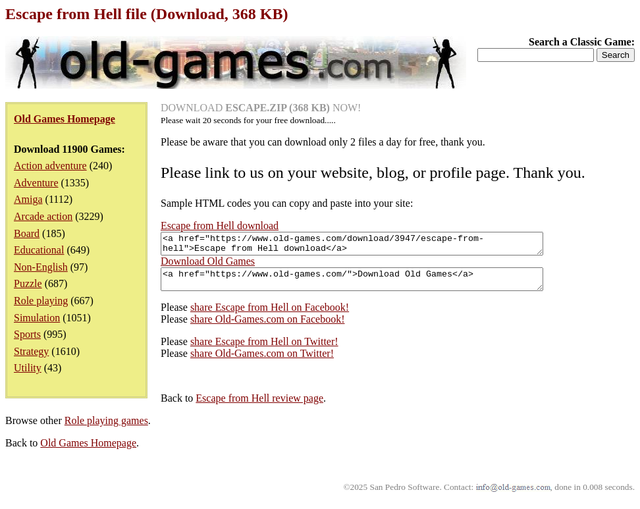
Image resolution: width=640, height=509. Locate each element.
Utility (27, 367)
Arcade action (43, 216)
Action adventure (50, 165)
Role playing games (106, 428)
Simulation (37, 317)
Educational (39, 249)
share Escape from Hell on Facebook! (269, 315)
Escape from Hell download (220, 225)
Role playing (41, 300)
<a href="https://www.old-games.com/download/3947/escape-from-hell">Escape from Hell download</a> (375, 245)
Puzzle (28, 283)
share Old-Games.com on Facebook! (267, 327)
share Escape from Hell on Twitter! (264, 349)
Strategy (31, 351)
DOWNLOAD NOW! (261, 107)
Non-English (41, 267)
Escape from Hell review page (259, 406)
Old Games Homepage (88, 450)
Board (27, 233)
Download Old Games (208, 265)
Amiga (28, 199)
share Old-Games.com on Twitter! (262, 361)
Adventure (36, 182)
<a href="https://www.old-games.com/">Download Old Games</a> (375, 285)
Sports (27, 334)
